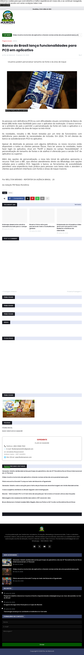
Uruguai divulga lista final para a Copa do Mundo (23, 605)
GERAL (15, 41)
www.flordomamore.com (23, 457)
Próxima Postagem (74, 292)
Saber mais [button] (37, 3)
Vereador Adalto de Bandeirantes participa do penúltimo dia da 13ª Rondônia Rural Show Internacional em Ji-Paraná (42, 472)
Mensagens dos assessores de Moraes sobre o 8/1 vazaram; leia (26, 498)
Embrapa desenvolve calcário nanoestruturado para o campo (14, 226)
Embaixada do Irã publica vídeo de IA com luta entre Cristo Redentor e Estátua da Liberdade (69, 228)
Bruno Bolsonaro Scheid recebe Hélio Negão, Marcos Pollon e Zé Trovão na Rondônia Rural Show (38, 502)
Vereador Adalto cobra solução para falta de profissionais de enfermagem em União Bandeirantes (40, 486)
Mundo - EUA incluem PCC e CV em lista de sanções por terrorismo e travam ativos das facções (38, 494)
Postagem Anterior (10, 292)
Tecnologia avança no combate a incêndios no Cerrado (25, 612)
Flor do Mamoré (48, 651)
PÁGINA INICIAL (7, 428)
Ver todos (78, 204)
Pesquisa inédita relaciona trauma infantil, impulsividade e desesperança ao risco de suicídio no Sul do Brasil (42, 597)
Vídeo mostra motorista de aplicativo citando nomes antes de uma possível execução (46, 35)
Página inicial (7, 41)
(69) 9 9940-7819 (19, 446)
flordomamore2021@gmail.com (22, 449)
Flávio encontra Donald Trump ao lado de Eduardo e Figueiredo (26, 481)
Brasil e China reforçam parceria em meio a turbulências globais (41, 226)
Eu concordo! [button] (5, 5)
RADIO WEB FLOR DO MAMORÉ (12, 431)
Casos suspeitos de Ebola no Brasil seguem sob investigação (25, 490)
